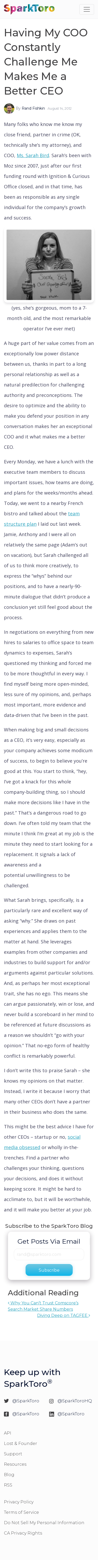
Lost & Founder (20, 1443)
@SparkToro (25, 1400)
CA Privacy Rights (23, 1533)
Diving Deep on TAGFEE (63, 1315)
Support (13, 1453)
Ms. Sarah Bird (33, 155)
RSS (8, 1485)
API (7, 1433)
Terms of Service (21, 1512)
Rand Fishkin (33, 108)
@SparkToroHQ (74, 1400)
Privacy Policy (18, 1501)
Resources (15, 1464)
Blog (9, 1474)
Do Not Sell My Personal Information (44, 1522)
